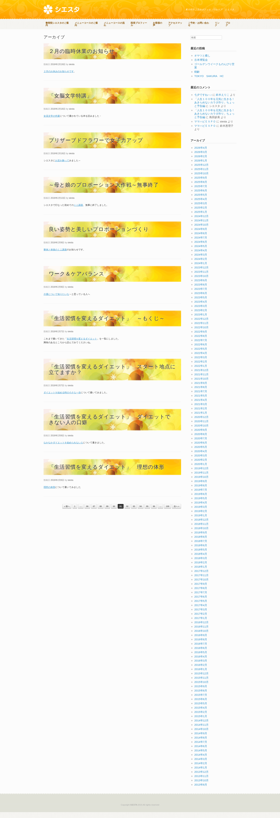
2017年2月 (200, 619)
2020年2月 (200, 465)
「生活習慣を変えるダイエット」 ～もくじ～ (107, 324)
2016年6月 (200, 653)
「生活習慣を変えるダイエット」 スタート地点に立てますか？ (112, 375)
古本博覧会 (201, 65)
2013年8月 (200, 790)
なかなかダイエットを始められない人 (63, 448)
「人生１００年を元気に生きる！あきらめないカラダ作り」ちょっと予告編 (214, 108)
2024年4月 (200, 256)
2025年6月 (200, 196)
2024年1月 (200, 269)
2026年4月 (200, 153)
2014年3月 (200, 764)
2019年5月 (200, 504)
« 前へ (67, 512)
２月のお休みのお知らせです (59, 77)
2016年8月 (200, 645)
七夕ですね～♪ (203, 100)
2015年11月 (201, 683)
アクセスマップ (178, 23)
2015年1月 (200, 722)
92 (127, 512)
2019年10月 (201, 482)
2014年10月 (201, 735)
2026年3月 (200, 158)
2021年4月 (200, 405)
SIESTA (134, 811)
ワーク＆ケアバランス (76, 280)
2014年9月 (200, 739)
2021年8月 (200, 393)
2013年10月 (201, 786)
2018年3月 (200, 563)
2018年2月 (200, 568)
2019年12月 (201, 474)
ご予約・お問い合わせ (201, 23)
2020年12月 (201, 423)
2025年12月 (201, 170)
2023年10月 (201, 281)
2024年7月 (200, 243)
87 (94, 512)
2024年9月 (200, 234)
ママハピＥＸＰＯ (205, 127)
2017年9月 (200, 589)
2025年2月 (200, 213)
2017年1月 (200, 623)
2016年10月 (201, 636)
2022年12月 (201, 324)
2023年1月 (200, 320)
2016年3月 (200, 666)
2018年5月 (200, 555)
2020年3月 (200, 461)
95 (147, 512)
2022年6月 (200, 350)
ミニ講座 (78, 211)
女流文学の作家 (52, 122)
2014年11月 (201, 730)
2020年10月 (201, 431)
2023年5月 (200, 303)
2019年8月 (200, 491)
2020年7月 (200, 444)
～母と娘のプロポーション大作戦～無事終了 (104, 191)
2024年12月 (201, 221)
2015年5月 (200, 709)
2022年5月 (200, 354)
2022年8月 (200, 341)
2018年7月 (200, 546)
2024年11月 (201, 226)
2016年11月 (201, 632)
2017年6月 (200, 602)
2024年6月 (200, 247)
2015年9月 (200, 692)
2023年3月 (200, 311)
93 (134, 512)
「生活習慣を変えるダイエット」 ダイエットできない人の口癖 (110, 425)
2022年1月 (200, 371)
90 (114, 512)
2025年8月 (200, 187)
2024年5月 (200, 251)
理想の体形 (49, 493)
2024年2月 (200, 264)
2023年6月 (200, 298)
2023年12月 (201, 273)
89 (107, 512)
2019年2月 (200, 516)
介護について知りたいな (56, 300)
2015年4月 (200, 713)
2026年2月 (200, 162)
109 (167, 512)
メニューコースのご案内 (88, 23)
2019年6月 (200, 499)
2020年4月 (200, 457)
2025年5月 (200, 200)
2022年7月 (200, 346)
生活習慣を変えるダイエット (82, 344)
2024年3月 (200, 260)
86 (87, 512)
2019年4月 (200, 508)
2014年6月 (200, 752)
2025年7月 (200, 192)
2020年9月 (200, 435)
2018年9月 (200, 538)
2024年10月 (201, 230)
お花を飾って (62, 166)
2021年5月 (200, 401)
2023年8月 (200, 290)
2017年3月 (200, 615)
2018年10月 (201, 534)
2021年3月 (200, 410)
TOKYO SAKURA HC (209, 82)
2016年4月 (200, 662)
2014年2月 (200, 769)
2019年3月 (200, 512)
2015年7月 (200, 700)
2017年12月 (201, 576)
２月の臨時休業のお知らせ (82, 57)
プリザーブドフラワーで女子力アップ (96, 146)
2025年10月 (201, 179)
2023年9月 (200, 286)
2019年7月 (200, 495)
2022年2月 (200, 367)
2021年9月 (200, 388)
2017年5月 (200, 606)
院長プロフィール (141, 23)
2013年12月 (201, 777)
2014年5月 (200, 756)
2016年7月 (200, 649)
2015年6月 (200, 705)
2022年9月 (200, 337)
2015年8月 (200, 696)
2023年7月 (200, 294)
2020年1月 (200, 470)
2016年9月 (200, 640)
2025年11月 (201, 175)
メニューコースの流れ (116, 23)
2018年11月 (201, 529)
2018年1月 (200, 572)
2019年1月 (200, 521)
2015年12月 (201, 679)
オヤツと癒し (202, 61)
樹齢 (197, 77)
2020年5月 (200, 452)
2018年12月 (201, 525)
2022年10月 (201, 333)
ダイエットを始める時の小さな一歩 (62, 398)
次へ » (176, 512)
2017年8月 (200, 593)
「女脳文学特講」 (70, 101)
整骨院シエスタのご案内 (58, 23)
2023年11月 (201, 277)
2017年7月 (200, 598)
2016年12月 (201, 628)
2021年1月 (200, 418)
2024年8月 (200, 239)
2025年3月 (200, 209)
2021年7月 (200, 397)
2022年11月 (201, 328)
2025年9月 (200, 183)
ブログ (49, 31)
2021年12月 (201, 375)
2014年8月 (200, 743)
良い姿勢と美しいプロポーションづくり (99, 235)
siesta (71, 70)
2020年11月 (201, 427)
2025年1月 (200, 217)
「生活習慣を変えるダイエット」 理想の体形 (106, 473)
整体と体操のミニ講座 (55, 255)
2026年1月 (200, 166)
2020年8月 (200, 440)
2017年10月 (201, 585)
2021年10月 (201, 384)
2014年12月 (201, 726)
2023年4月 (200, 307)
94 (140, 512)
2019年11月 (201, 478)
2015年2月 (200, 717)
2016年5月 (200, 658)
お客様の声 (160, 23)
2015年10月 (201, 688)
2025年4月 (200, 205)
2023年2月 (200, 316)
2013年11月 (201, 781)
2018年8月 (200, 542)
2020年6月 (200, 448)
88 (100, 512)
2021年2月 (200, 414)
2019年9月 (200, 487)
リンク (220, 23)
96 (154, 512)
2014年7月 (200, 747)
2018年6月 (200, 551)
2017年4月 (200, 611)
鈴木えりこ (222, 100)
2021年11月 (201, 380)
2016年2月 (200, 670)
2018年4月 (200, 559)
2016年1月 (200, 675)
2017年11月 (201, 581)
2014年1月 (200, 773)
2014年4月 (200, 760)
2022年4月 (200, 358)
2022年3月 (200, 363)
